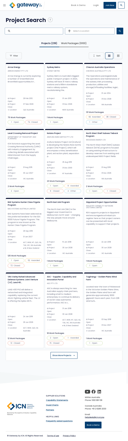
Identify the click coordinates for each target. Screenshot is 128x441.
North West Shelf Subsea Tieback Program (102, 134)
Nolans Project (54, 133)
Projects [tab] (49, 43)
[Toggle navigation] (4, 5)
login (96, 5)
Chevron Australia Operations (100, 67)
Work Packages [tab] (74, 43)
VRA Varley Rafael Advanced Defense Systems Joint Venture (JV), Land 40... (23, 279)
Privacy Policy (69, 435)
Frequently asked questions (59, 421)
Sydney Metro (53, 67)
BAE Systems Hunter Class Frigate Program (24, 203)
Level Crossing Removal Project (23, 133)
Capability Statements (57, 400)
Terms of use (53, 435)
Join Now (109, 5)
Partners (50, 410)
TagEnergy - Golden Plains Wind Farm (101, 278)
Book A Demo (78, 5)
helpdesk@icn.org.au (94, 417)
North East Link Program (58, 202)
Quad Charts (52, 405)
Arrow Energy (14, 67)
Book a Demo (93, 425)
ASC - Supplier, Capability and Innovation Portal (61, 278)
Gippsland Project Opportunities (101, 202)
